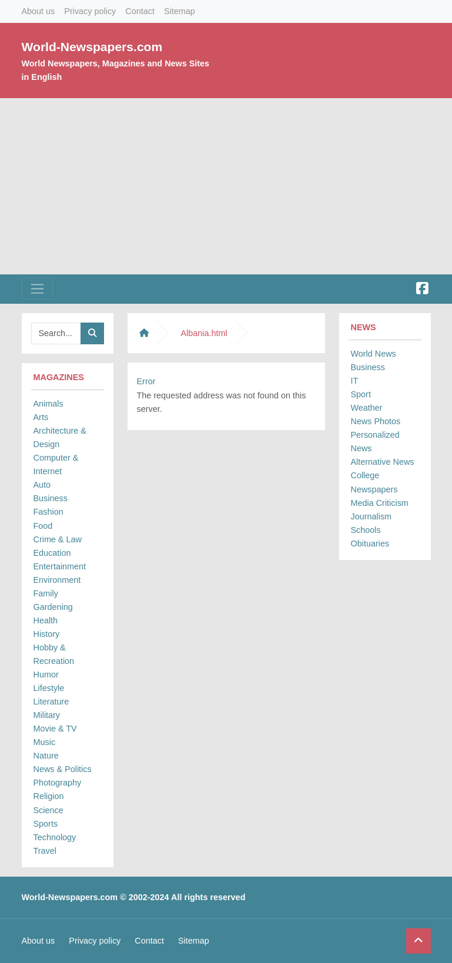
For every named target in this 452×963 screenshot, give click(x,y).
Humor (46, 674)
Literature (51, 701)
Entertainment (60, 566)
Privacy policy (90, 11)
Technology (55, 837)
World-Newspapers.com (92, 46)
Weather (367, 407)
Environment (57, 580)
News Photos (376, 421)
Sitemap (179, 11)
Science (48, 810)
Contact (140, 11)
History (47, 634)
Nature (46, 755)
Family (46, 593)
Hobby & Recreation (54, 654)
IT (355, 380)
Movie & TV (55, 728)
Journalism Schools (371, 523)
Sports (46, 823)
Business (51, 498)
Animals (48, 403)
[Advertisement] (226, 186)
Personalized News (375, 441)
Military (47, 715)
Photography (58, 782)
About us (38, 11)
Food (43, 526)
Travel (45, 850)
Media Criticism (380, 503)
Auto (42, 484)
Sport (361, 394)
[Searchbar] (56, 333)
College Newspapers (374, 482)
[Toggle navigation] (37, 289)
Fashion (48, 511)
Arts (41, 417)
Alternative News (382, 462)
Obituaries (370, 543)
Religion (49, 796)
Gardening (53, 607)
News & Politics (63, 769)
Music (45, 742)
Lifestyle (49, 688)
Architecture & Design (60, 437)
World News (373, 353)
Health (46, 620)
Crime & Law (58, 539)
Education (52, 553)
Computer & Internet (56, 464)
